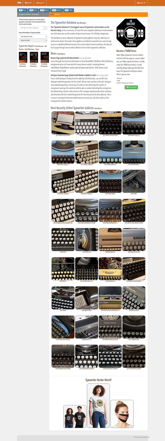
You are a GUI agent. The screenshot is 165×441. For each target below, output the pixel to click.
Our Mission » (81, 23)
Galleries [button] (44, 10)
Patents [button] (69, 10)
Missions (40, 3)
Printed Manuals (39, 46)
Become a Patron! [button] (131, 87)
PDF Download (22, 66)
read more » (61, 54)
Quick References (29, 49)
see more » (98, 108)
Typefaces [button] (56, 10)
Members (141, 3)
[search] (33, 36)
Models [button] (33, 10)
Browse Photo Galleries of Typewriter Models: (29, 33)
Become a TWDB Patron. (127, 51)
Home (52, 14)
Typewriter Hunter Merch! (98, 380)
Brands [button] (22, 10)
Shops (37, 49)
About (28, 3)
